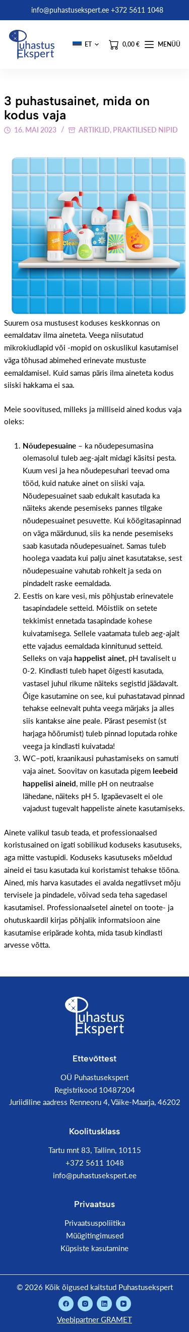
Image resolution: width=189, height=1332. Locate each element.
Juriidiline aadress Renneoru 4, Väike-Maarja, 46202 (94, 1101)
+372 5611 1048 (95, 1162)
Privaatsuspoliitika (95, 1222)
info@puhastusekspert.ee (95, 1175)
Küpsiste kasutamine (94, 1248)
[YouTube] (123, 1303)
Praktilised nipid (145, 129)
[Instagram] (85, 1303)
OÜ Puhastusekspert (94, 1077)
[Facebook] (66, 1303)
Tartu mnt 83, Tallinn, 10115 (94, 1150)
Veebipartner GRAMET (94, 1319)
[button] (86, 44)
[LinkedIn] (104, 1303)
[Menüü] (162, 44)
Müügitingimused (94, 1235)
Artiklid (94, 129)
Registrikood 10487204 (94, 1089)
